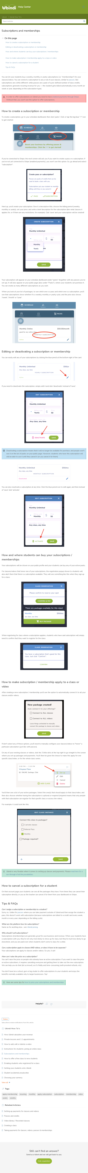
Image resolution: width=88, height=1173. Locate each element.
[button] (83, 7)
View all (6, 1082)
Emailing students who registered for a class (21, 1063)
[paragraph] (44, 538)
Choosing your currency (13, 1077)
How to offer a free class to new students (21, 1058)
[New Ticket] (44, 1161)
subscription (59, 1094)
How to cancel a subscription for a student (22, 63)
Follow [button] (5, 1019)
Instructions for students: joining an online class (22, 1049)
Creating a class (10, 1125)
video (80, 1094)
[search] (44, 21)
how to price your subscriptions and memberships (44, 982)
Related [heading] (13, 1105)
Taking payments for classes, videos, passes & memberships (28, 1130)
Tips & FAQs (10, 67)
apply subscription (45, 1094)
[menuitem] (83, 7)
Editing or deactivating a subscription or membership (26, 47)
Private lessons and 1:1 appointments (19, 1039)
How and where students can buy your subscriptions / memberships (32, 51)
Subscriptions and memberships (16, 1053)
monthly (32, 1094)
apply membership (10, 1094)
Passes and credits (11, 1116)
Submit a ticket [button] (44, 1161)
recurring (23, 1094)
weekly (13, 1098)
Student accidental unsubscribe (16, 1073)
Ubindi (4, 17)
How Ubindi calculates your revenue (18, 1034)
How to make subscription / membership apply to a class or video (31, 58)
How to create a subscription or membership (23, 42)
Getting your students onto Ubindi (17, 1068)
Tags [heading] (7, 1089)
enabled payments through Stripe (65, 97)
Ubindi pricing (32, 927)
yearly (5, 1098)
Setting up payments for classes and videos (21, 1111)
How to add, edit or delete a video (18, 1044)
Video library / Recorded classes (17, 1121)
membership (71, 1094)
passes (72, 80)
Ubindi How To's (16, 17)
